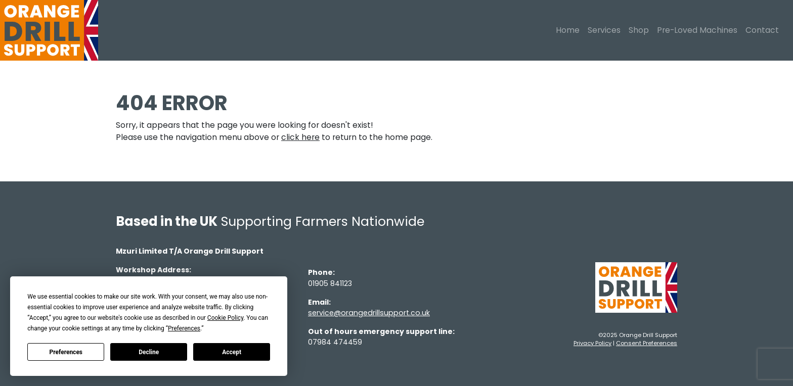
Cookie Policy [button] (225, 317)
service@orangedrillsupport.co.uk (369, 313)
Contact (762, 30)
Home (568, 30)
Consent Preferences (646, 343)
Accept (231, 352)
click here (300, 137)
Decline (149, 352)
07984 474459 (335, 342)
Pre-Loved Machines (697, 30)
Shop (639, 30)
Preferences (66, 352)
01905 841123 (330, 283)
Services (604, 30)
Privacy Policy (592, 343)
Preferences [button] (184, 328)
